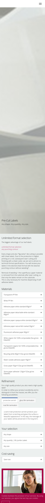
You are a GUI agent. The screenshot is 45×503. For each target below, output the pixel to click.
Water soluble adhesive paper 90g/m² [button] (23, 360)
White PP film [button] (23, 301)
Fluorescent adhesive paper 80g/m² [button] (23, 332)
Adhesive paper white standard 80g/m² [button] (23, 306)
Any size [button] (23, 446)
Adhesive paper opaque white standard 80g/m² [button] (23, 320)
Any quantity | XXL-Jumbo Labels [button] (23, 440)
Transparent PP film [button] (23, 295)
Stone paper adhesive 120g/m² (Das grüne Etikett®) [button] (23, 372)
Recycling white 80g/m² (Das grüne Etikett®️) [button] (23, 354)
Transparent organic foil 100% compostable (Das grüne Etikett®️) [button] (23, 347)
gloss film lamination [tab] (27, 400)
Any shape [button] (23, 434)
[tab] (22, 294)
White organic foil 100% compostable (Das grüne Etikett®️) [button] (23, 339)
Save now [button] (23, 459)
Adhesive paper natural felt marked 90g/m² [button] (23, 326)
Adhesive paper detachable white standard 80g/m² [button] (23, 313)
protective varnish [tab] (9, 400)
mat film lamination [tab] (10, 405)
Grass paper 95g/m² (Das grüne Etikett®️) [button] (23, 366)
